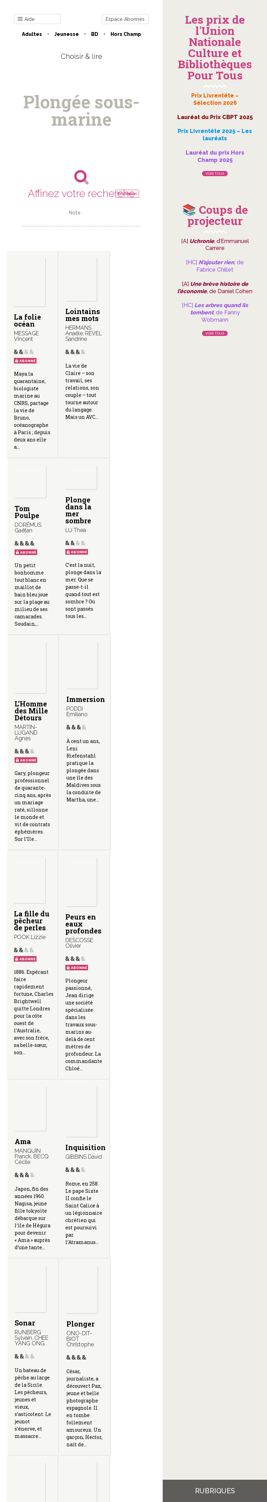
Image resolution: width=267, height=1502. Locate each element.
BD (94, 34)
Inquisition (34, 992)
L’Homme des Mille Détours (80, 533)
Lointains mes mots (81, 315)
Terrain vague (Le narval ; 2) (81, 1208)
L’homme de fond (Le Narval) (129, 1208)
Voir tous (214, 173)
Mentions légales (123, 1426)
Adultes (32, 34)
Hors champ (126, 34)
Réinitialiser (127, 194)
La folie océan (27, 320)
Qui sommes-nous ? (71, 1426)
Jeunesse (66, 34)
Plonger (127, 990)
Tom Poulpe (125, 304)
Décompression (41, 1214)
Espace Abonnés (125, 19)
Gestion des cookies (82, 1431)
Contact (30, 1426)
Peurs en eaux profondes (82, 761)
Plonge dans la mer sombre (27, 510)
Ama (121, 749)
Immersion (132, 522)
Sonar (74, 989)
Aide (26, 19)
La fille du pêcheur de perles (30, 762)
